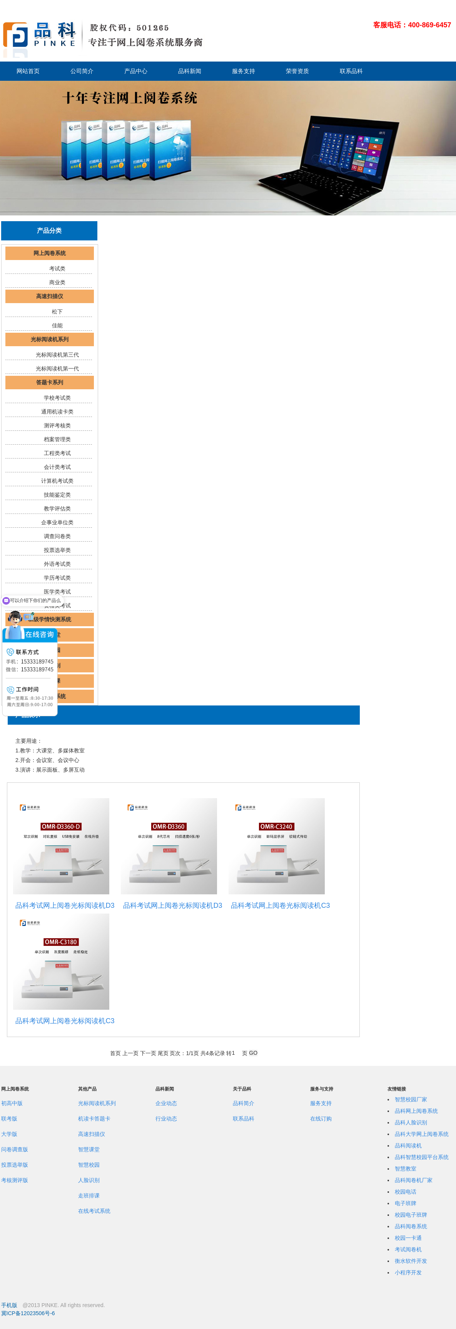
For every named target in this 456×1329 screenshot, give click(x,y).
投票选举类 (57, 550)
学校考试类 (57, 398)
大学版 (9, 1134)
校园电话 (405, 1192)
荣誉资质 (297, 71)
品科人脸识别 (411, 1122)
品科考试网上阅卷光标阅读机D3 (64, 905)
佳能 (57, 325)
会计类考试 (57, 467)
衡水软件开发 (411, 1261)
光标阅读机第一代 (57, 368)
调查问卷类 (57, 536)
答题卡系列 (49, 382)
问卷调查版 (14, 1149)
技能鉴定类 (57, 495)
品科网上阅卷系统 (416, 1111)
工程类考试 (57, 453)
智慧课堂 (89, 1149)
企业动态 (166, 1103)
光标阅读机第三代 (57, 355)
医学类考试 (57, 592)
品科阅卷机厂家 (414, 1180)
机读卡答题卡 (94, 1119)
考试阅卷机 (408, 1249)
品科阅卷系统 (411, 1226)
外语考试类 (57, 564)
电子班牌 (405, 1203)
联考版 (9, 1119)
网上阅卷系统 (49, 253)
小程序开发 (408, 1272)
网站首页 (28, 71)
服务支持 (243, 71)
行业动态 (166, 1119)
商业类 (57, 282)
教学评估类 (57, 508)
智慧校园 (89, 1165)
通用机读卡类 (57, 412)
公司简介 (82, 71)
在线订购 (321, 1119)
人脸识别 (89, 1180)
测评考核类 (57, 425)
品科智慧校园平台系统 (422, 1157)
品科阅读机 (408, 1145)
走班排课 (89, 1195)
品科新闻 (189, 71)
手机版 (9, 1305)
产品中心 (135, 71)
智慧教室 (405, 1169)
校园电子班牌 (411, 1215)
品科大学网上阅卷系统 (422, 1134)
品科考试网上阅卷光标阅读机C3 (280, 905)
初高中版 (12, 1103)
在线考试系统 (94, 1211)
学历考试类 (57, 578)
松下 (57, 311)
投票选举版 (14, 1165)
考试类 (57, 268)
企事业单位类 (57, 522)
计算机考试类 (57, 481)
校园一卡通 (408, 1238)
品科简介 (243, 1103)
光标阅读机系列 (49, 339)
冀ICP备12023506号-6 (28, 1313)
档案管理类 (57, 439)
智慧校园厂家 (411, 1099)
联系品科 (351, 71)
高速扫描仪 (49, 296)
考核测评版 (14, 1180)
